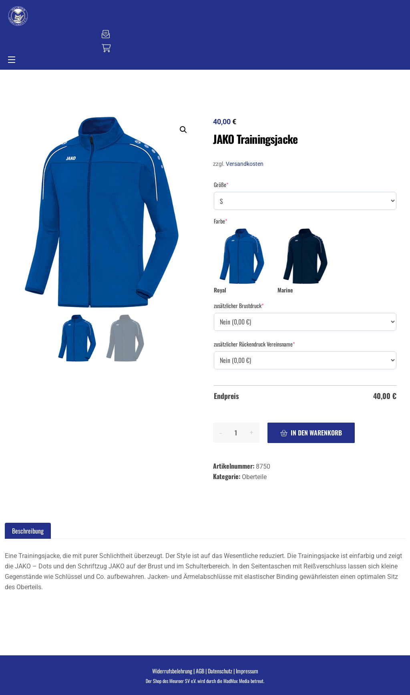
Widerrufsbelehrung (172, 671)
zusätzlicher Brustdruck (239, 306)
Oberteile (254, 477)
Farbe (220, 221)
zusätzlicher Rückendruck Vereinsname (254, 344)
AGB (200, 671)
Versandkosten (244, 164)
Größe (221, 185)
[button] (183, 130)
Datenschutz (220, 671)
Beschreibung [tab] (28, 531)
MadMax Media (236, 680)
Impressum (247, 671)
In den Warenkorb (316, 432)
